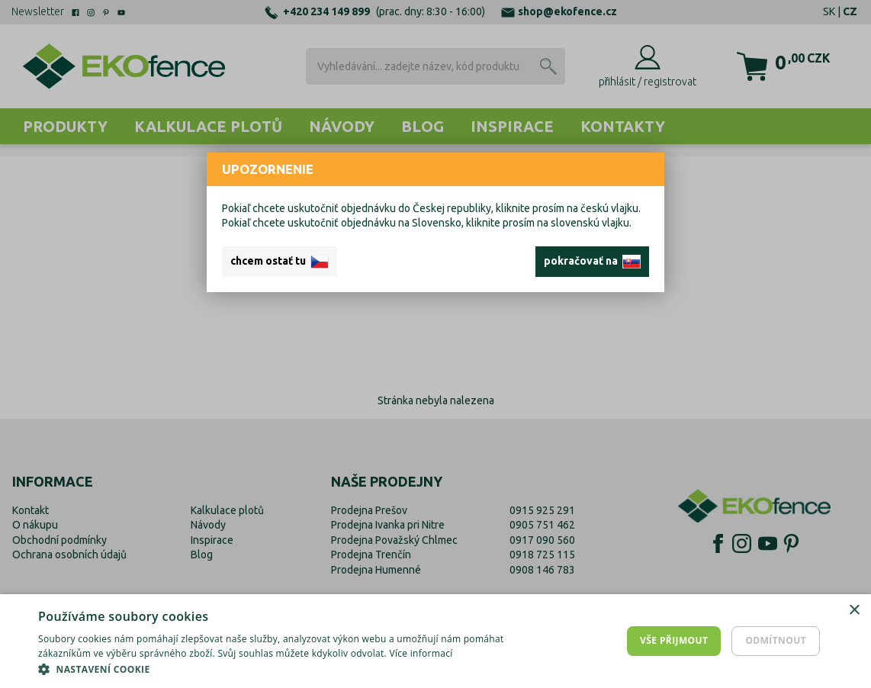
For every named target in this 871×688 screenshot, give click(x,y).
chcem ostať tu (279, 261)
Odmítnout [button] (775, 640)
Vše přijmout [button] (674, 640)
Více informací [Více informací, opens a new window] (420, 653)
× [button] (854, 610)
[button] (294, 669)
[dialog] (435, 641)
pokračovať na (592, 261)
